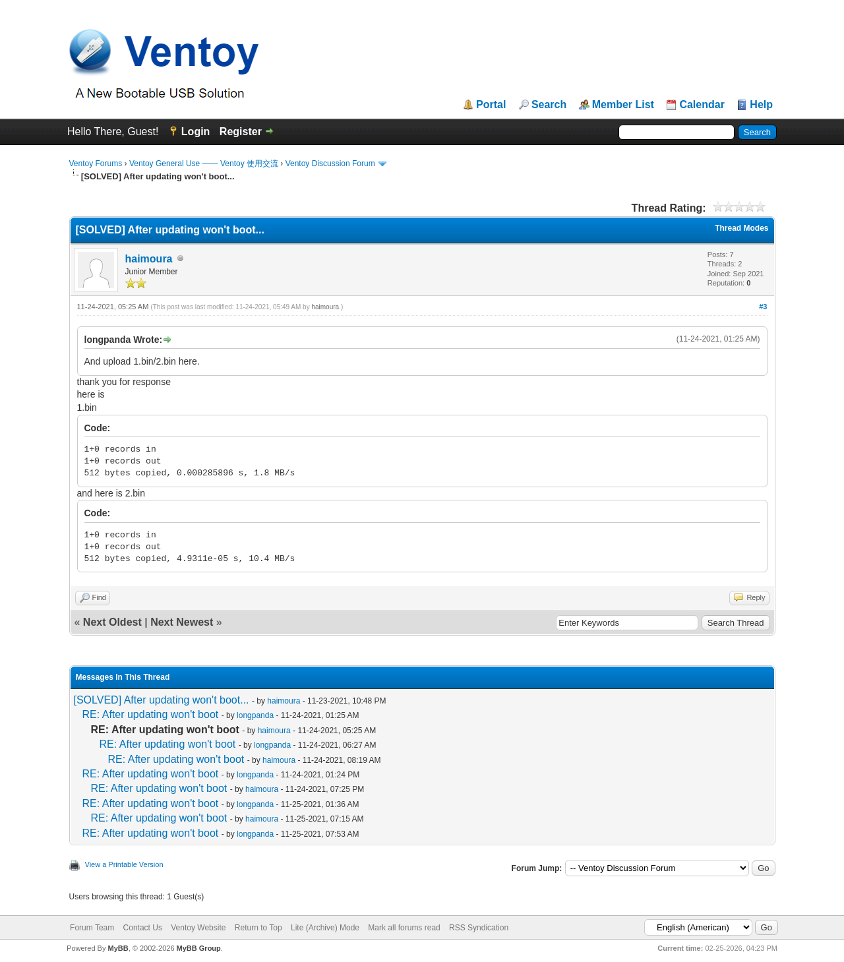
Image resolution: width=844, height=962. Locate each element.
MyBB (117, 948)
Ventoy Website (198, 927)
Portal (491, 105)
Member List (623, 105)
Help (761, 105)
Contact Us (142, 927)
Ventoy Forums (96, 163)
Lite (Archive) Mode (325, 927)
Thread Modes (741, 228)
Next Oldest (112, 622)
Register (241, 131)
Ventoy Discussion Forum (330, 163)
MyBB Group (199, 948)
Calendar (701, 105)
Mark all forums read (404, 927)
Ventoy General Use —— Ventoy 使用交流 (203, 163)
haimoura (149, 258)
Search (548, 105)
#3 (763, 307)
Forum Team (92, 927)
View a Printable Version (124, 864)
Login (195, 131)
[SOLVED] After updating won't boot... (161, 700)
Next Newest (181, 622)
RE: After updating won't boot (150, 714)
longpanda (255, 715)
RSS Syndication (478, 927)
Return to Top (258, 927)
